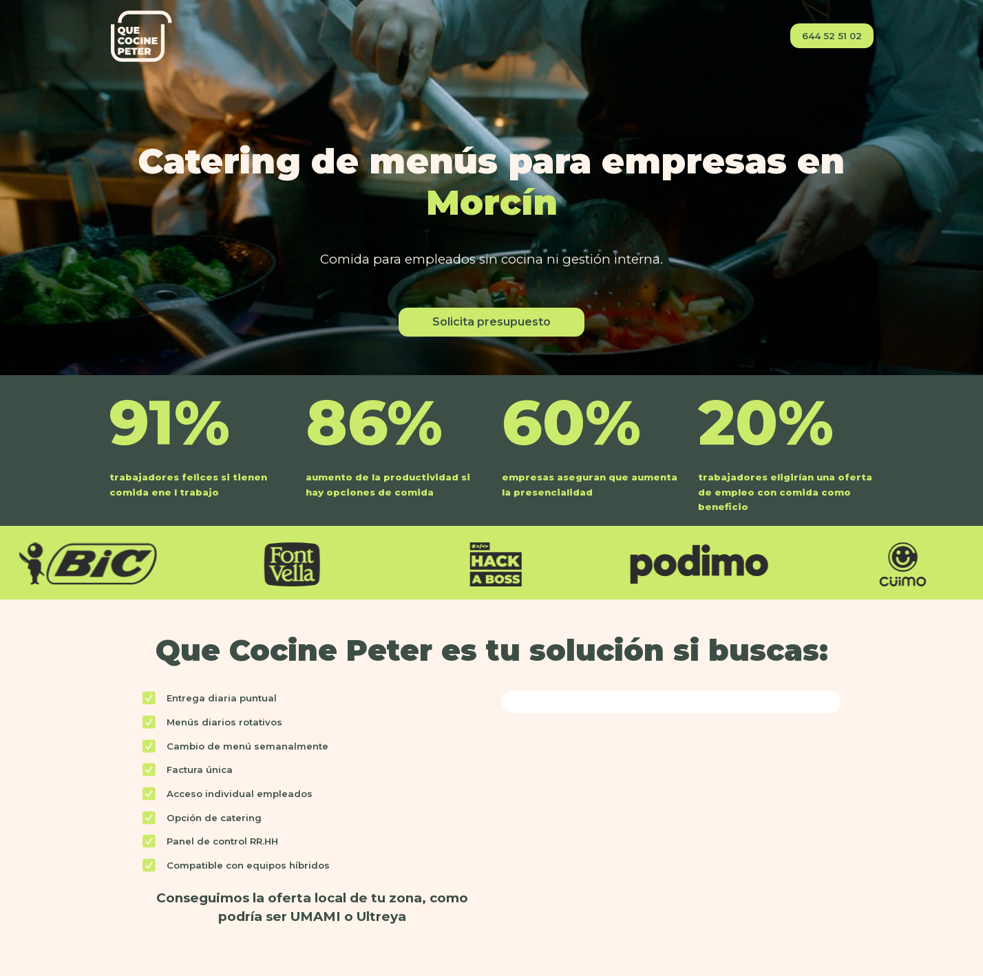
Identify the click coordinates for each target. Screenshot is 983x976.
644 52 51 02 (832, 35)
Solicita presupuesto (491, 321)
